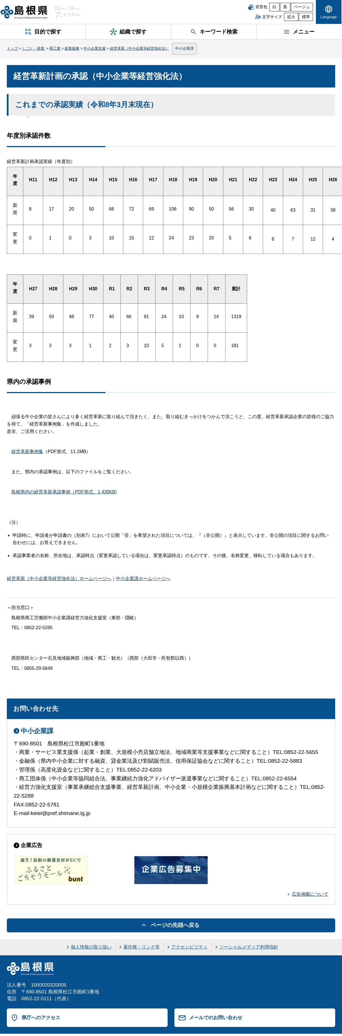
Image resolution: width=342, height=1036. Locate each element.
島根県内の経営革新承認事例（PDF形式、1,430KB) (64, 491)
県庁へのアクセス (41, 1017)
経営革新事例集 (27, 451)
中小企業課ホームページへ (143, 578)
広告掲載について (310, 894)
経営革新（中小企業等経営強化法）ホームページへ (59, 578)
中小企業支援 (95, 48)
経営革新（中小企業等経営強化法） (139, 48)
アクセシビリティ (189, 947)
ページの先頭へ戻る (175, 925)
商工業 (55, 48)
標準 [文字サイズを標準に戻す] (306, 17)
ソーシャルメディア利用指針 (248, 947)
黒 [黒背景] (285, 7)
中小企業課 (184, 48)
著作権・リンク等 (141, 947)
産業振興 (71, 48)
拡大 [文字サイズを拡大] (291, 17)
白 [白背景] (274, 7)
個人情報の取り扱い (91, 947)
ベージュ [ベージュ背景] (302, 7)
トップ (12, 48)
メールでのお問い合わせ (215, 1017)
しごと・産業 (33, 48)
